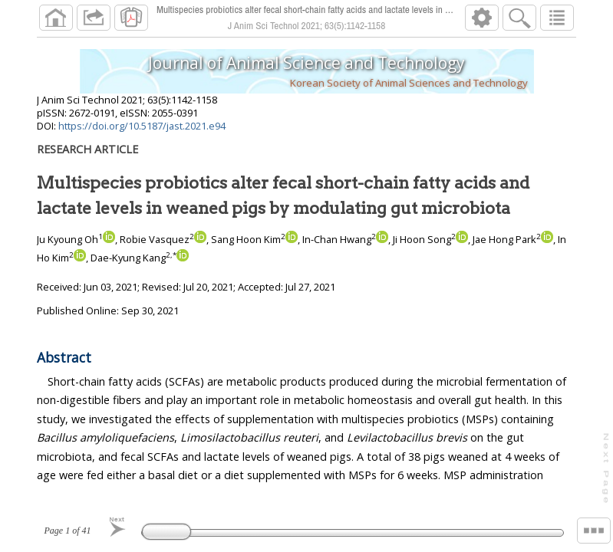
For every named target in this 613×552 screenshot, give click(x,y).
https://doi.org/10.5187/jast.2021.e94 (142, 126)
